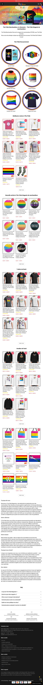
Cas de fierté (11, 65)
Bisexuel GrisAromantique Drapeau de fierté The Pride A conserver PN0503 (34, 467)
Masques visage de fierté (32, 65)
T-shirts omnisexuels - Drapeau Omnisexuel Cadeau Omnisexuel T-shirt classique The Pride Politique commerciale (8, 156)
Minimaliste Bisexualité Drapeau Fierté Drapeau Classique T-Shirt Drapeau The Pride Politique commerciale (34, 287)
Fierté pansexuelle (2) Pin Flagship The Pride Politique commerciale (8, 234)
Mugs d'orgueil (31, 88)
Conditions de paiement (6, 658)
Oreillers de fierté (11, 111)
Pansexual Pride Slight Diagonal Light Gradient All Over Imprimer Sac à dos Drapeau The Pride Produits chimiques (21, 443)
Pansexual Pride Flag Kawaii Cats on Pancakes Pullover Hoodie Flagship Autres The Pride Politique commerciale (21, 367)
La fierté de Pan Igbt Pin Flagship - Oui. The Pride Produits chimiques (21, 256)
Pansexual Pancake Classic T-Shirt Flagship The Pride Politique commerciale (21, 309)
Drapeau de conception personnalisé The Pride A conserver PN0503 (8, 467)
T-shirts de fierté (32, 111)
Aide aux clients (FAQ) (5, 664)
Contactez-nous (4, 662)
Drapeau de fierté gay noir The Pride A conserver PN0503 (8, 179)
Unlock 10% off (40, 679)
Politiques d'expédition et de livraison (8, 657)
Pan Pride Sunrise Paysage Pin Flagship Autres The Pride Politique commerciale (8, 256)
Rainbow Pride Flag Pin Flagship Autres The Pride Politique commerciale (21, 212)
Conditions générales (5, 642)
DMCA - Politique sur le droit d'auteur (8, 645)
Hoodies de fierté (11, 88)
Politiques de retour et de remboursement (9, 660)
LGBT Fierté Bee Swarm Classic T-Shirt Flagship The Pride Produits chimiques (21, 331)
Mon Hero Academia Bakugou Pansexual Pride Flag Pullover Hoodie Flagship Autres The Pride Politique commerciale (21, 390)
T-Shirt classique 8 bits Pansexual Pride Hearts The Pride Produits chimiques (34, 309)
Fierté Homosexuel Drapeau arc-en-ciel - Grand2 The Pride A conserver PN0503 (8, 487)
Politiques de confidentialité (7, 644)
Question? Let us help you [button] (36, 683)
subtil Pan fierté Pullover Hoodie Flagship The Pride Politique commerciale (34, 389)
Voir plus (21, 190)
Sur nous (3, 640)
